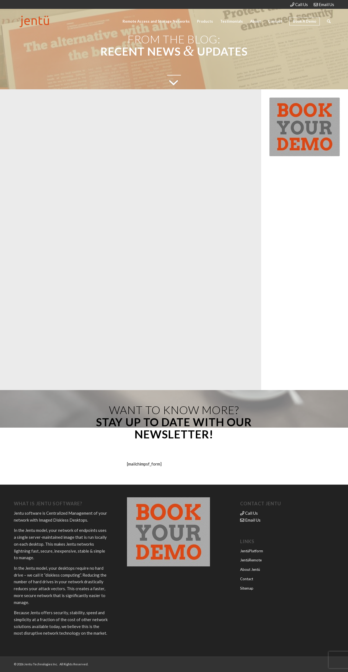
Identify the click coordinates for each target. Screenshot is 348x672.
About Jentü (250, 569)
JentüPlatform (251, 551)
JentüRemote (251, 560)
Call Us (299, 4)
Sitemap (246, 588)
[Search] (328, 21)
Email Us (324, 4)
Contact (246, 579)
